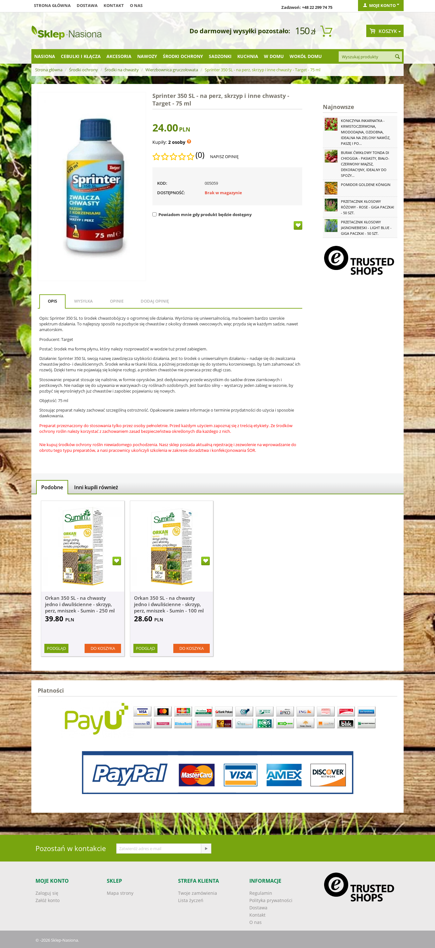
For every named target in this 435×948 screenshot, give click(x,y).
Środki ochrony (183, 56)
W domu (274, 56)
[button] (170, 456)
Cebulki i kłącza (81, 56)
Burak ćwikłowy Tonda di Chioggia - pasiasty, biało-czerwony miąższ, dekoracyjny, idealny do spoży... (365, 164)
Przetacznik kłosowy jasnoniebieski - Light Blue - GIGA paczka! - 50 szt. (366, 228)
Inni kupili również (96, 487)
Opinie (117, 301)
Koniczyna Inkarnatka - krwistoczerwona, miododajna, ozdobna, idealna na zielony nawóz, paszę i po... (365, 132)
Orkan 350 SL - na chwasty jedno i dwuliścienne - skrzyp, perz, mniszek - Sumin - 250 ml (80, 604)
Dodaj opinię (155, 301)
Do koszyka (103, 648)
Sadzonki (220, 56)
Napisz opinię (224, 156)
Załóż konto (47, 900)
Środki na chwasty (122, 70)
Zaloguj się (46, 893)
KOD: (162, 183)
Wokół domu (306, 56)
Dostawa (87, 5)
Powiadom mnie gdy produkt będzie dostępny (202, 214)
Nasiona (44, 56)
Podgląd (56, 648)
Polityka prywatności (270, 900)
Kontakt (114, 5)
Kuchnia (247, 56)
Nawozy (147, 56)
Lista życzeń (190, 900)
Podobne (52, 487)
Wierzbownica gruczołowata (171, 70)
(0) (199, 155)
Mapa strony (120, 893)
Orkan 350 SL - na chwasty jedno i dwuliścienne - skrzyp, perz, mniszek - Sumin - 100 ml (169, 604)
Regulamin (260, 893)
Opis (52, 301)
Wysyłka (83, 301)
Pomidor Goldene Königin (365, 184)
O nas (136, 5)
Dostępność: (171, 192)
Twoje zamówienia (197, 893)
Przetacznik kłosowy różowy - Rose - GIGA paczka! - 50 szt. (367, 207)
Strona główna (52, 5)
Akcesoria (118, 56)
